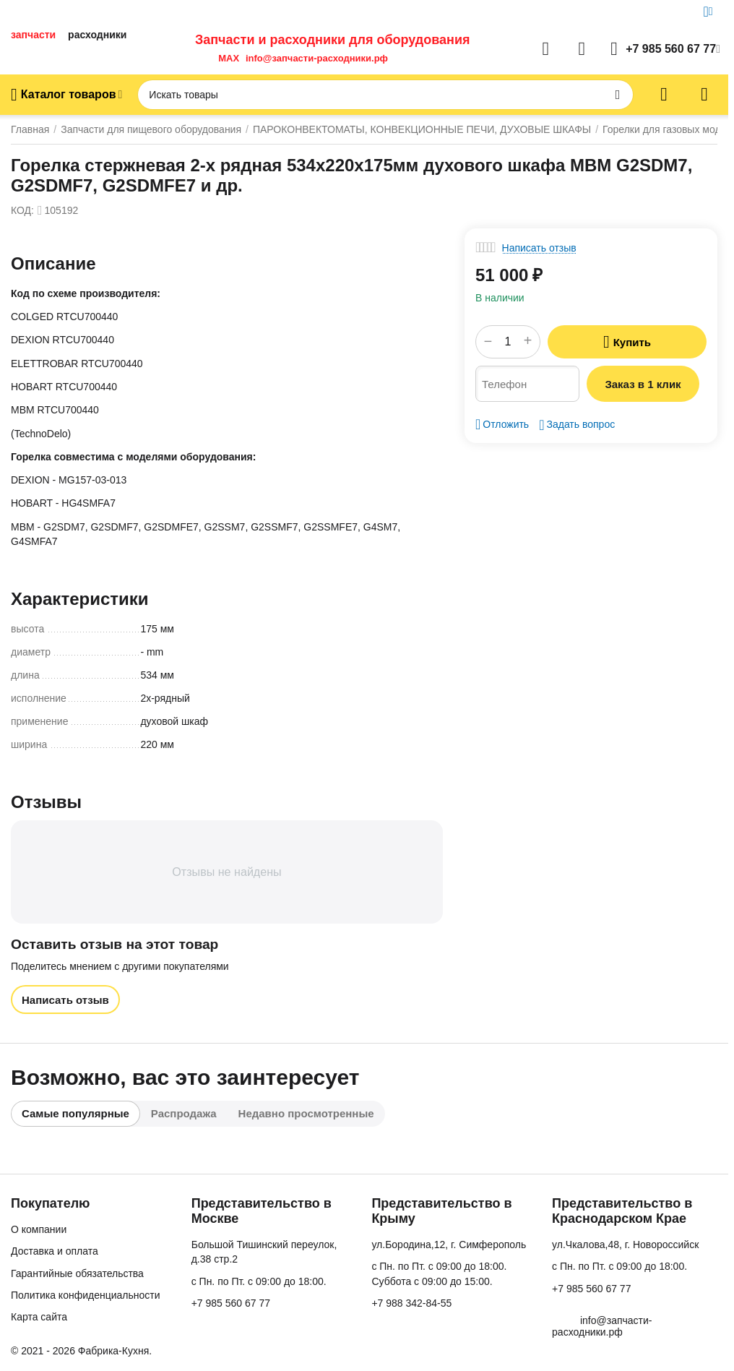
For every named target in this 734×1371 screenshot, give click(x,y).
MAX (226, 58)
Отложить (502, 424)
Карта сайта (39, 1317)
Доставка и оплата (54, 1251)
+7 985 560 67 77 (230, 1303)
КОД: (22, 210)
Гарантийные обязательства (77, 1273)
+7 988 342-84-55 (411, 1303)
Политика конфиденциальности (85, 1295)
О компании (38, 1229)
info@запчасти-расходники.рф (317, 58)
